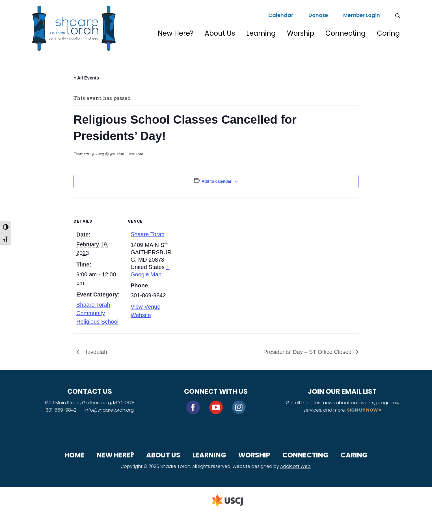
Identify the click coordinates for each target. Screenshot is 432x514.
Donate (318, 15)
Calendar (280, 15)
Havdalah (94, 352)
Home (74, 455)
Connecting (345, 33)
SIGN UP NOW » (364, 410)
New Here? (175, 33)
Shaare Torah (148, 234)
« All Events (86, 78)
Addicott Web (295, 466)
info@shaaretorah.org (109, 410)
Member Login (361, 15)
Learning (261, 33)
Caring (388, 33)
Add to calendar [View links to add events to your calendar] (217, 181)
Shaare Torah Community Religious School (97, 313)
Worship (300, 33)
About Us (220, 33)
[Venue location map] (212, 236)
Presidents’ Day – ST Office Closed (308, 352)
